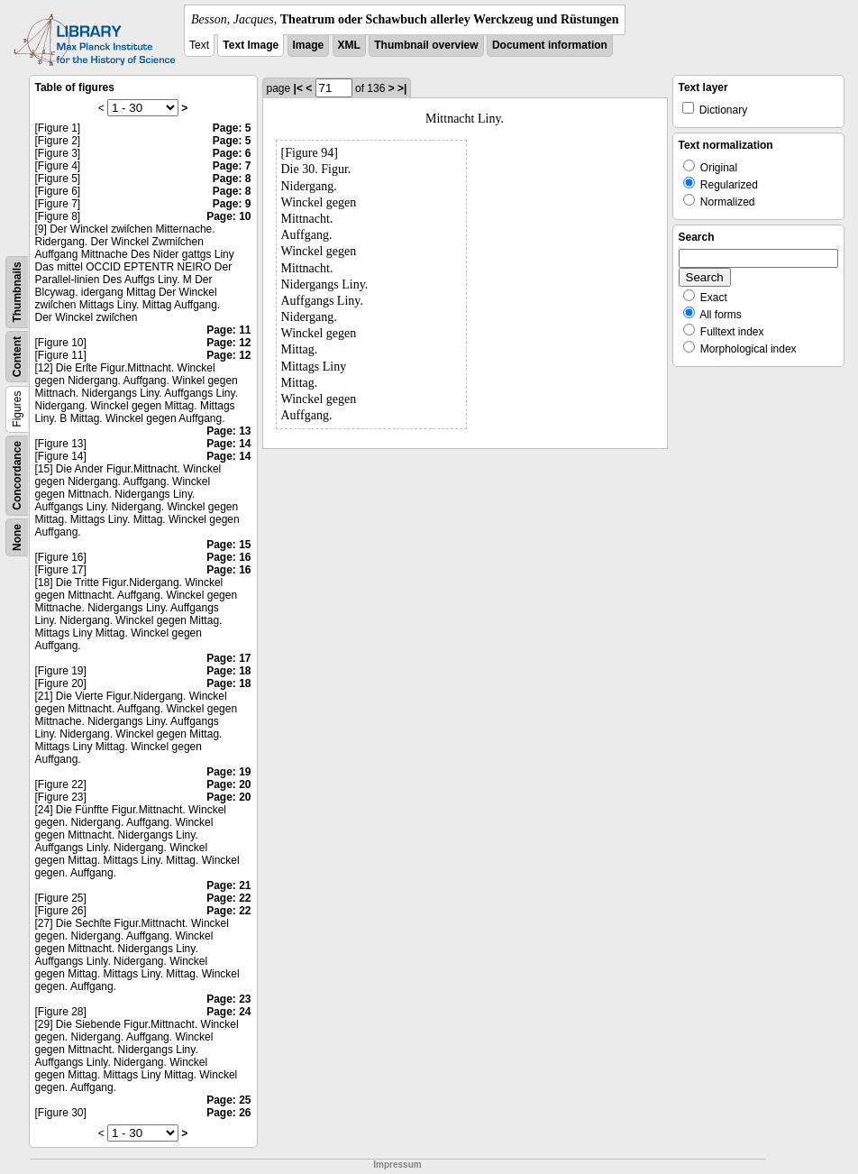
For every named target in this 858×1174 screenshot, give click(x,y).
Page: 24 (228, 1011)
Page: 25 (228, 1100)
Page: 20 (228, 784)
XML (349, 45)
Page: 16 (228, 557)
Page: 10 (228, 216)
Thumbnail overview (426, 45)
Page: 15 (228, 544)
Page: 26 (228, 1112)
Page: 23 (228, 999)
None (17, 537)
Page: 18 (228, 671)
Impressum (397, 1164)
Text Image (250, 45)
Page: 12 (228, 342)
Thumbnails (17, 291)
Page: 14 (228, 443)
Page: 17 (228, 658)
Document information (549, 45)
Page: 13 (228, 431)
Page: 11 (228, 330)
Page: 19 (228, 772)
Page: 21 (228, 885)
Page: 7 (232, 166)
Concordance (17, 475)
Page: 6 (232, 153)
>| (401, 88)
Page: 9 (232, 203)
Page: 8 (232, 178)
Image (308, 45)
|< (298, 88)
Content (17, 356)
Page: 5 (232, 128)
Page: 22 (228, 898)
